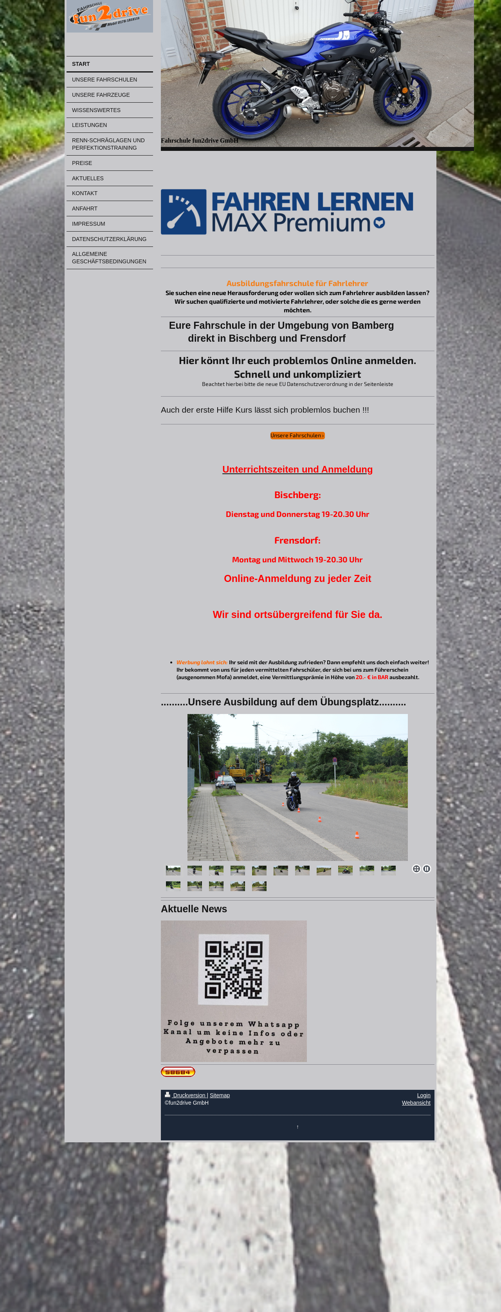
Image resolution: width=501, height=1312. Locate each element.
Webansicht (416, 1103)
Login (424, 1095)
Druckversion (186, 1095)
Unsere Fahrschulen (295, 435)
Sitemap (220, 1095)
